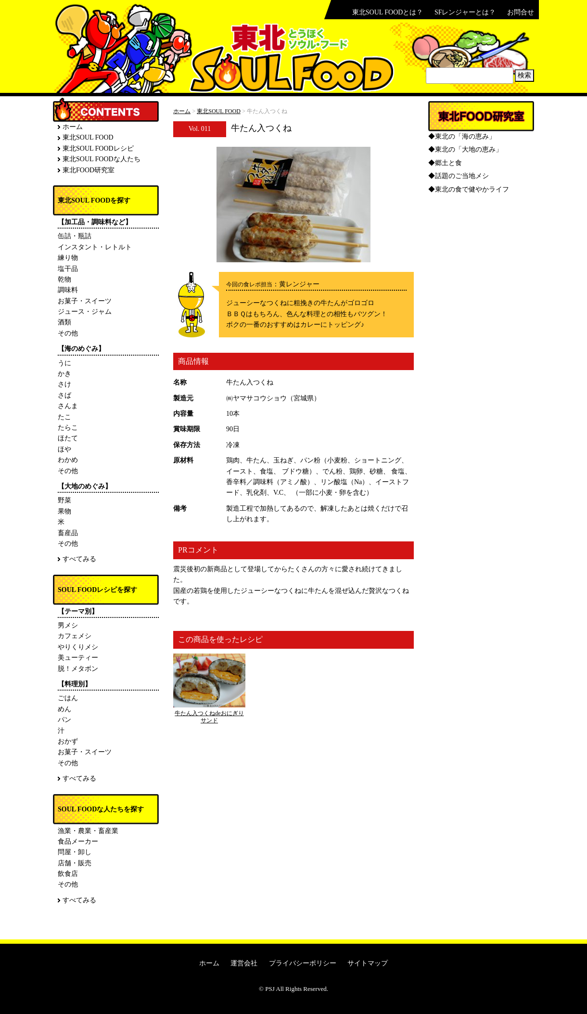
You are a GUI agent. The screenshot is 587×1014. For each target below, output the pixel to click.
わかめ (68, 459)
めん (64, 709)
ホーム (182, 111)
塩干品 (68, 268)
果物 (64, 511)
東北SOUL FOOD (219, 111)
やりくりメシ (78, 647)
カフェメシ (74, 636)
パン (64, 719)
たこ (64, 417)
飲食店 (68, 873)
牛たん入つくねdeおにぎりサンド (209, 716)
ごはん (68, 698)
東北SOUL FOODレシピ (98, 148)
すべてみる (79, 559)
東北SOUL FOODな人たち (101, 159)
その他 (68, 333)
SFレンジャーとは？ (465, 12)
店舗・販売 (74, 863)
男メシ (68, 625)
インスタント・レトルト (95, 247)
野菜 (64, 500)
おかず (68, 741)
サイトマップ (367, 963)
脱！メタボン (78, 668)
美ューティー (78, 657)
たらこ (68, 427)
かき (64, 373)
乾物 (64, 279)
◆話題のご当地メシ (458, 176)
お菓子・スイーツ (85, 301)
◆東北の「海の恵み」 (462, 136)
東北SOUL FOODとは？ (387, 12)
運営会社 (243, 963)
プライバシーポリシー (302, 963)
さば (64, 395)
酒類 (64, 322)
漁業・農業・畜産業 (88, 830)
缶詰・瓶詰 (74, 236)
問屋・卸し (74, 852)
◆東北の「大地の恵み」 (465, 149)
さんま (68, 406)
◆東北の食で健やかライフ (468, 189)
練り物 (68, 257)
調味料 (68, 290)
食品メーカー (78, 841)
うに (64, 363)
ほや (64, 449)
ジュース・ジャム (85, 311)
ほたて (68, 438)
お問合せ (520, 12)
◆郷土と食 (445, 163)
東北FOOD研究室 (89, 170)
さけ (64, 384)
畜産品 (68, 533)
